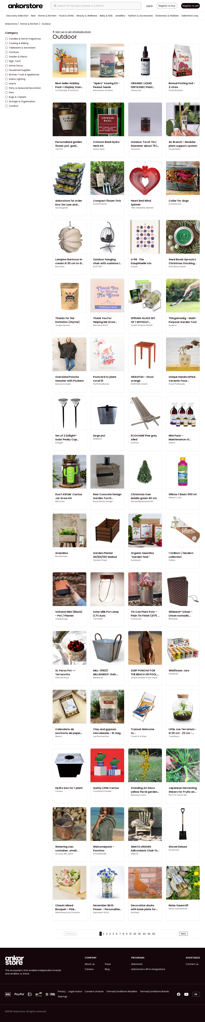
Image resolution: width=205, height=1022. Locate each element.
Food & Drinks (66, 15)
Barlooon (60, 266)
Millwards (98, 677)
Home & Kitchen (47, 15)
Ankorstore (11, 23)
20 (134, 933)
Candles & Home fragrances (23, 38)
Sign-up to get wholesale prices (73, 31)
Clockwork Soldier (102, 791)
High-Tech (13, 61)
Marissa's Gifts (138, 795)
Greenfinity (174, 149)
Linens (10, 83)
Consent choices (94, 991)
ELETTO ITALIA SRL (178, 795)
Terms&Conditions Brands (154, 991)
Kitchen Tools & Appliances (22, 74)
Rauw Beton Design (103, 501)
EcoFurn (135, 442)
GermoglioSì (61, 208)
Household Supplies (17, 70)
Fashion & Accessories (140, 15)
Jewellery (120, 15)
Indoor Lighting (15, 79)
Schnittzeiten (100, 204)
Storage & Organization (20, 101)
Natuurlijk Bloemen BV (142, 501)
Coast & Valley (138, 736)
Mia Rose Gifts (100, 325)
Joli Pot (59, 149)
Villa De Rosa (62, 677)
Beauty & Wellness (87, 15)
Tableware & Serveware (20, 47)
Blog (107, 969)
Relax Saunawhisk (178, 908)
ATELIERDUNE (99, 854)
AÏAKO (172, 442)
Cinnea (59, 791)
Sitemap (62, 996)
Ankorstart (137, 964)
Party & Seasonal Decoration (23, 88)
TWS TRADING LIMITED (142, 208)
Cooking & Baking (16, 43)
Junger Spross (62, 325)
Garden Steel (100, 560)
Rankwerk (136, 560)
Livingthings (61, 619)
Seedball (173, 674)
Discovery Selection (17, 15)
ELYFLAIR (97, 266)
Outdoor (11, 106)
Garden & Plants (16, 56)
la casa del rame (64, 854)
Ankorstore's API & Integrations (148, 969)
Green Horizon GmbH (141, 325)
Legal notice (75, 991)
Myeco (58, 736)
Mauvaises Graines (103, 90)
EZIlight (59, 442)
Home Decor (14, 65)
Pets (9, 92)
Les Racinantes (101, 736)
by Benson (174, 850)
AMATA (134, 854)
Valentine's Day (189, 15)
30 (139, 933)
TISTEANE (98, 619)
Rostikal (135, 912)
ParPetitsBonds (101, 384)
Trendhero (174, 736)
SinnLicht (135, 149)
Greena (172, 325)
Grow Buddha (176, 90)
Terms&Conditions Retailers (121, 991)
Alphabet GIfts (101, 912)
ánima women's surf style (144, 677)
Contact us (192, 964)
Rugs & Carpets (15, 97)
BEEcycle (59, 501)
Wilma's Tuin (175, 497)
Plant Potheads (177, 384)
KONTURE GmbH (139, 384)
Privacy (62, 991)
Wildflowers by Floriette (67, 912)
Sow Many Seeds (177, 266)
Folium (134, 266)
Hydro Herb (99, 149)
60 (153, 933)
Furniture (12, 52)
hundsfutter (175, 204)
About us (90, 964)
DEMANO (97, 439)
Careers (89, 969)
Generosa (136, 90)
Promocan (136, 619)
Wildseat (173, 619)
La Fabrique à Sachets (66, 90)
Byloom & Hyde (63, 384)
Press (108, 964)
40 (144, 933)
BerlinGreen (61, 556)
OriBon (172, 560)
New (33, 15)
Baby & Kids (106, 15)
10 (130, 933)
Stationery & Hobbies (167, 15)
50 (149, 933)
